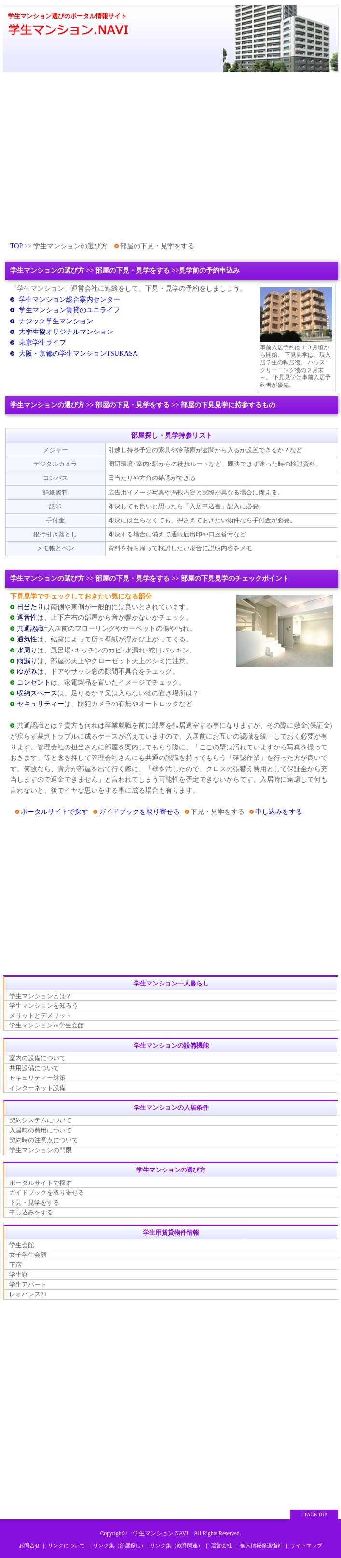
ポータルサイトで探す (54, 811)
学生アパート (28, 1284)
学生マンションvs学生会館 (46, 1025)
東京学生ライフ (42, 342)
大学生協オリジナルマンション (66, 331)
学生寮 (18, 1274)
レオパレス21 (28, 1294)
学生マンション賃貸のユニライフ (69, 310)
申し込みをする (278, 811)
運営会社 (221, 1545)
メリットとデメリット (40, 1015)
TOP (16, 246)
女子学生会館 (28, 1254)
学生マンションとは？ (40, 995)
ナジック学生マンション (56, 321)
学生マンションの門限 (40, 1150)
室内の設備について (37, 1058)
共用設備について (34, 1068)
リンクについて (66, 1545)
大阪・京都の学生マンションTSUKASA (78, 353)
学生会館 (21, 1245)
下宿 (15, 1264)
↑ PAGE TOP (314, 1514)
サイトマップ (306, 1545)
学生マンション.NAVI (161, 1534)
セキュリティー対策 (37, 1077)
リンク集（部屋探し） (119, 1545)
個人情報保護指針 (261, 1545)
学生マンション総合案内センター (69, 299)
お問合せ (29, 1545)
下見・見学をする (34, 1202)
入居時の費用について (40, 1130)
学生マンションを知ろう (43, 1005)
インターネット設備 (37, 1088)
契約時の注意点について (43, 1140)
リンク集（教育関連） (176, 1545)
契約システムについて (40, 1120)
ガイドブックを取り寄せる (139, 811)
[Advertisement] (170, 155)
